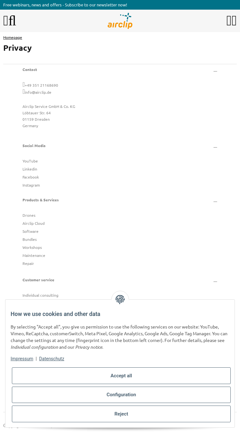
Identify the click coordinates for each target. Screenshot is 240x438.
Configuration (121, 395)
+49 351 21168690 (41, 85)
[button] (229, 21)
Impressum (22, 358)
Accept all (121, 376)
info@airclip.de (38, 92)
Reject (121, 414)
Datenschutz (51, 358)
